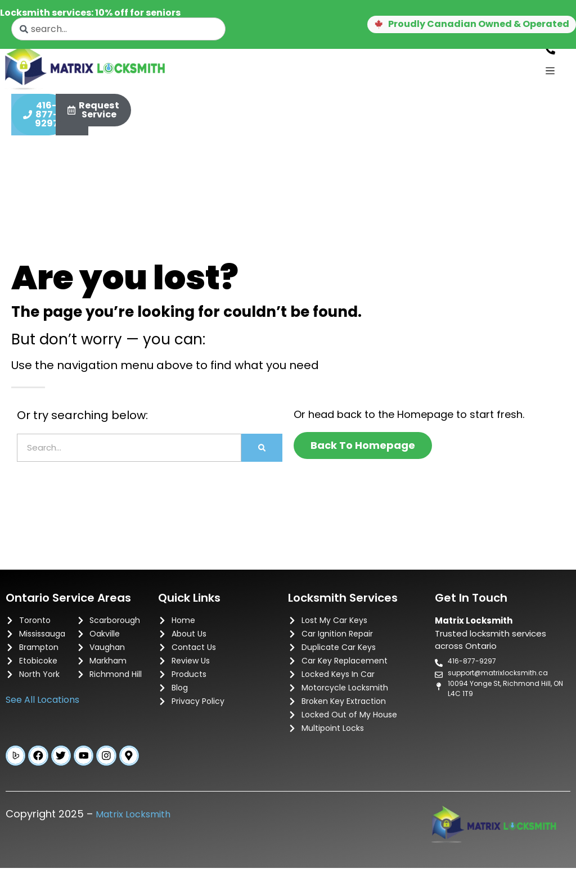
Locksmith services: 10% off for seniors (90, 12)
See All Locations (42, 711)
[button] (457, 25)
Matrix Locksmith (133, 828)
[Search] (261, 459)
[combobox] (118, 28)
